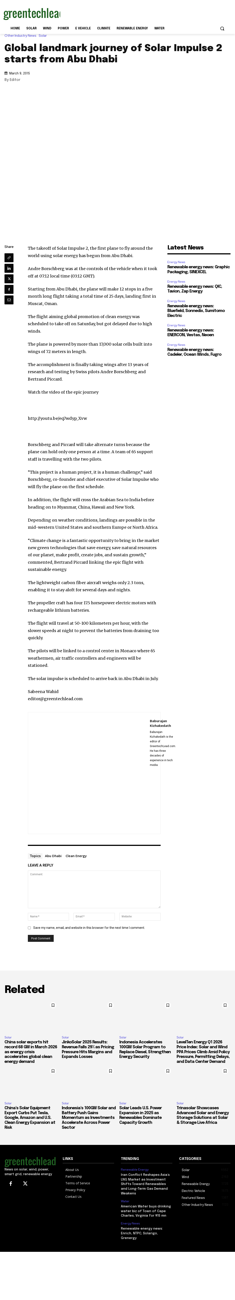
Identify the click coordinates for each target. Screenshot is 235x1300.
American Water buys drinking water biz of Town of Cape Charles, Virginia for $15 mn (144, 1209)
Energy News (176, 262)
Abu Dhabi (53, 856)
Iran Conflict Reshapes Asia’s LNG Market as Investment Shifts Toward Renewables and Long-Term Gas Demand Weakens (146, 1183)
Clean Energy (76, 856)
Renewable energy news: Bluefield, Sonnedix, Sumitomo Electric (196, 311)
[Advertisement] (112, 13)
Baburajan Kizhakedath (160, 723)
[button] (222, 28)
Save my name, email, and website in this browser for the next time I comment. (89, 928)
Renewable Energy (133, 1169)
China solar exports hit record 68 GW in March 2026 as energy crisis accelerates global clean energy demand (30, 1052)
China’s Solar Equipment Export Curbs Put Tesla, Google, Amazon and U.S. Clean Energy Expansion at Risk (29, 1117)
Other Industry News (21, 35)
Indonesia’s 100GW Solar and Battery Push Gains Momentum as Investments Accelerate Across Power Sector (89, 1117)
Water (125, 1199)
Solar (44, 35)
